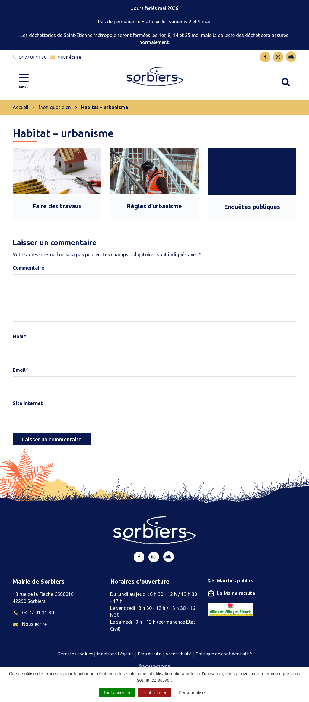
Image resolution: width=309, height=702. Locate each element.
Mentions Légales (115, 653)
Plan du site (149, 653)
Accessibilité (178, 653)
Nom (19, 336)
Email (20, 370)
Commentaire (28, 267)
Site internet (28, 403)
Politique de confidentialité (224, 653)
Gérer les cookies (75, 653)
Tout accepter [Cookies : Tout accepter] (117, 692)
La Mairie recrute (231, 593)
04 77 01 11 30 (33, 612)
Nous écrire (30, 624)
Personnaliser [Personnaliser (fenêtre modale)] (192, 692)
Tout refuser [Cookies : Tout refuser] (155, 692)
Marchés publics (230, 581)
